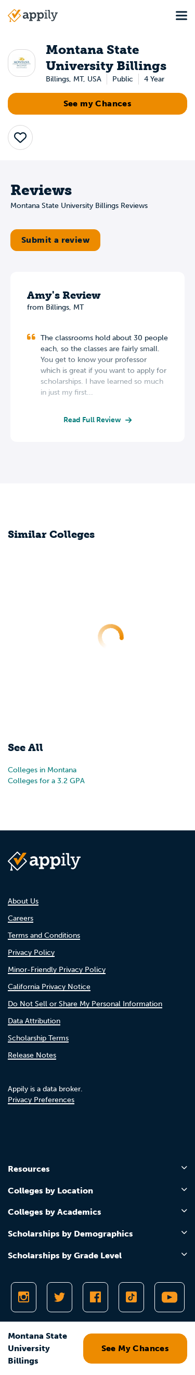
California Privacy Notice (49, 986)
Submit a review (55, 240)
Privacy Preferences (41, 1099)
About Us (23, 901)
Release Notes (32, 1055)
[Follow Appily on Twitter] (59, 1297)
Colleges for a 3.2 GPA (46, 780)
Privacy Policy (31, 952)
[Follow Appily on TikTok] (131, 1297)
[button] (20, 137)
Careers (20, 918)
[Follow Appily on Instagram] (23, 1297)
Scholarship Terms (38, 1038)
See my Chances (97, 103)
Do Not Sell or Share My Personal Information (85, 1003)
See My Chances (135, 1348)
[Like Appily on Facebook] (95, 1297)
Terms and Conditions (44, 935)
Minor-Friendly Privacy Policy (57, 969)
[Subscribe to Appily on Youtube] (169, 1297)
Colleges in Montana (42, 770)
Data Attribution (34, 1021)
